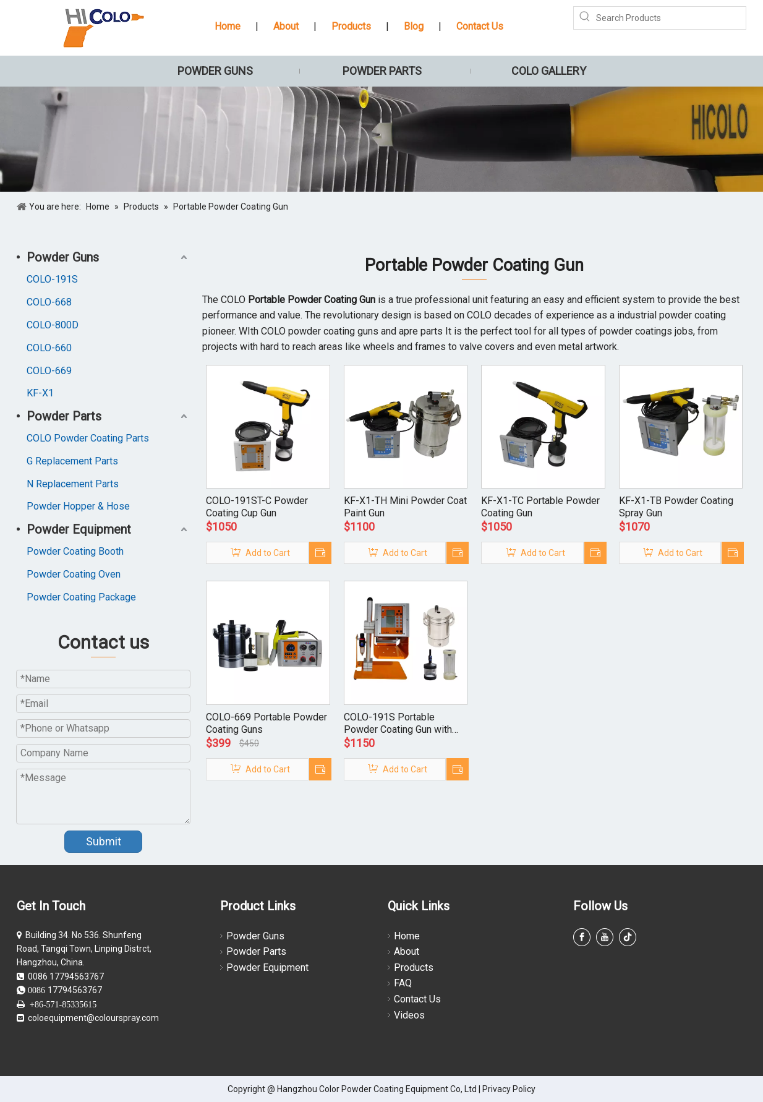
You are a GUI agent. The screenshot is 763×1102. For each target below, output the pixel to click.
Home (228, 26)
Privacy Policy (508, 1089)
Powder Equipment (79, 529)
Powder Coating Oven (74, 574)
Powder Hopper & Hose (78, 506)
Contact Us (479, 26)
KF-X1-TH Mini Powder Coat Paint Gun (405, 507)
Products (351, 26)
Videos (409, 1015)
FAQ (403, 983)
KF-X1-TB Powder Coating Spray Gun (676, 507)
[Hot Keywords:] (585, 18)
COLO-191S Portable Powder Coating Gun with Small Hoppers (398, 723)
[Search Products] (671, 18)
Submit (103, 841)
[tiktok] (627, 937)
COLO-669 (49, 371)
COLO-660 (49, 348)
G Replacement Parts (72, 461)
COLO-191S (52, 279)
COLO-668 (49, 302)
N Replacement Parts (73, 484)
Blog (414, 26)
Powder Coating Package (81, 597)
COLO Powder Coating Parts (88, 438)
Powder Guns (63, 257)
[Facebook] (581, 937)
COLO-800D (53, 325)
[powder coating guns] (381, 139)
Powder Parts (64, 416)
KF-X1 (40, 393)
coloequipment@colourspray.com (93, 1018)
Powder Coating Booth (75, 551)
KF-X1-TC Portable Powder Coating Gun (540, 507)
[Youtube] (604, 937)
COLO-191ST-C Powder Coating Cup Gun (257, 507)
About (286, 26)
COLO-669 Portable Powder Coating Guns (266, 723)
